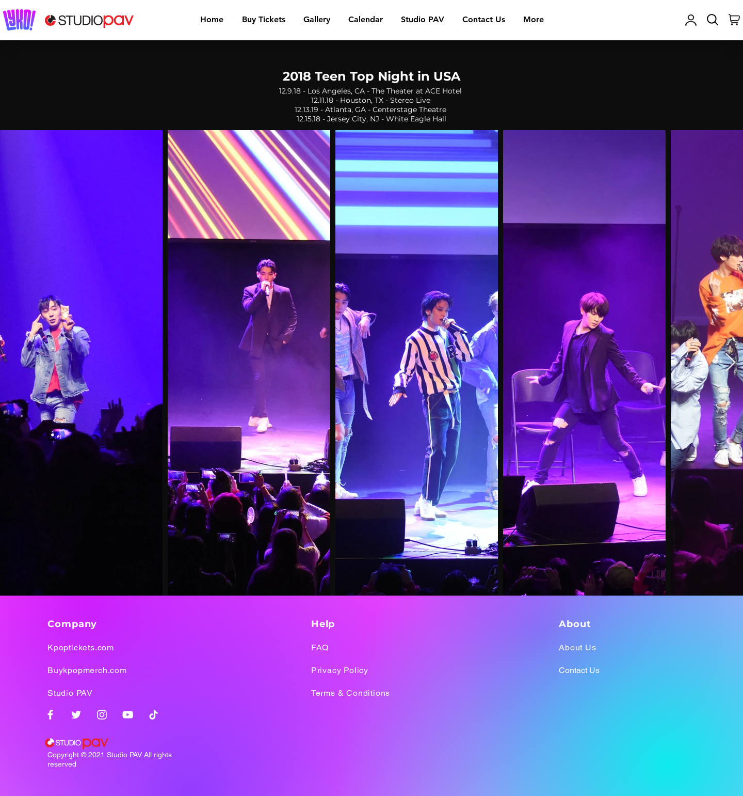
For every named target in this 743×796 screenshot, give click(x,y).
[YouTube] (127, 714)
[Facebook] (50, 714)
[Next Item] (730, 363)
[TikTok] (153, 714)
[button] (316, 20)
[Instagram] (101, 714)
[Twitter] (76, 714)
